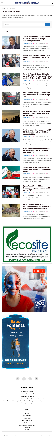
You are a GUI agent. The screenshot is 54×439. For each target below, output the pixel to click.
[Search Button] (47, 24)
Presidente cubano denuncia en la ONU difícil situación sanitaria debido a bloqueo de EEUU (37, 151)
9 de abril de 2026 (39, 43)
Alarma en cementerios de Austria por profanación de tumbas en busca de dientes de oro (36, 113)
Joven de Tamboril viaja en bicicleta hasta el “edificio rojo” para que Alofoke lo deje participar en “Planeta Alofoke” (37, 76)
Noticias (27, 422)
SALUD (27, 430)
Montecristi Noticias (14, 435)
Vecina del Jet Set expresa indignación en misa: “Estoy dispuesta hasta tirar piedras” (37, 57)
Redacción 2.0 (28, 43)
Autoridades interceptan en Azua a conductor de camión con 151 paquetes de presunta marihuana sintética (37, 207)
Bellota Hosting (45, 435)
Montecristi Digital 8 (27, 396)
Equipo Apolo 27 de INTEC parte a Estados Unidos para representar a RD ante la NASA (36, 188)
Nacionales (27, 418)
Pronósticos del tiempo (27, 425)
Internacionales (27, 420)
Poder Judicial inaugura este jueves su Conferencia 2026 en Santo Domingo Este (37, 95)
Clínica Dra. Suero (27, 391)
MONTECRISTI (27, 415)
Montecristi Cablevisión (27, 394)
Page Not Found (11, 8)
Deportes (27, 427)
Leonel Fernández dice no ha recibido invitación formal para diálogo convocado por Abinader (36, 39)
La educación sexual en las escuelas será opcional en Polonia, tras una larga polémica (37, 169)
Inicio (27, 413)
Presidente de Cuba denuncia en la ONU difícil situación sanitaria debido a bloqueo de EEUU (37, 132)
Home (3, 8)
